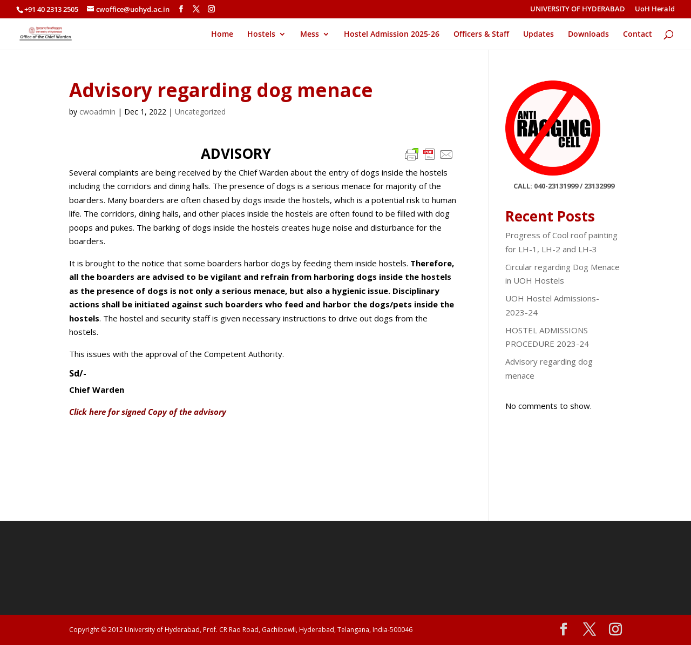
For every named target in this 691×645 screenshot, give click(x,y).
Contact (637, 34)
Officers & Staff (481, 34)
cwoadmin (97, 111)
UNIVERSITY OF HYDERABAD (577, 9)
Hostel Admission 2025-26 (391, 34)
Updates (538, 34)
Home (222, 34)
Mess (309, 34)
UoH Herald (655, 9)
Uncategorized (200, 111)
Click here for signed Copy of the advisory (147, 411)
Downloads (588, 34)
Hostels (261, 34)
